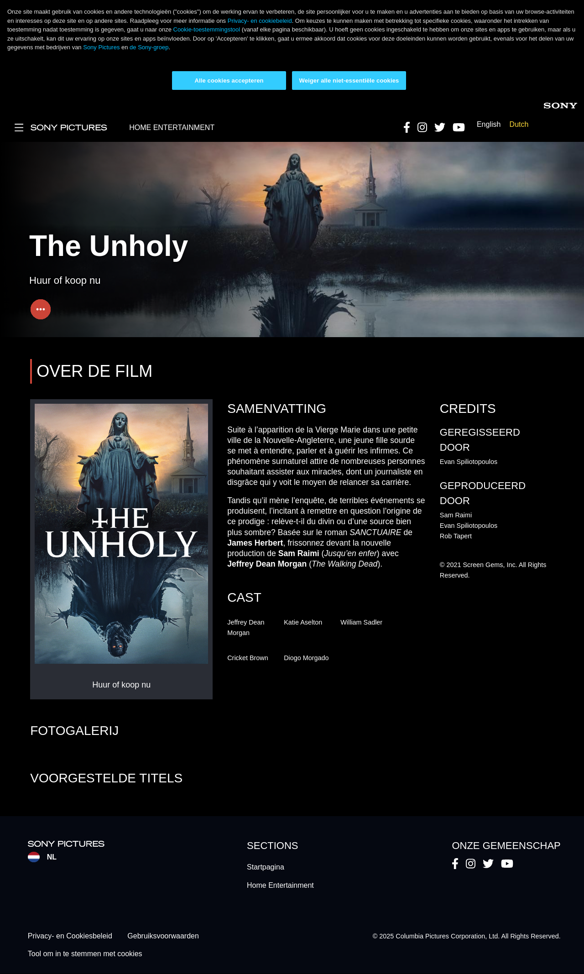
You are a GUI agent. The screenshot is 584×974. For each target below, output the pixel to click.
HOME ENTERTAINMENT (171, 127)
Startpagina (265, 867)
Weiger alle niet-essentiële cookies (349, 80)
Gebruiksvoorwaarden (163, 936)
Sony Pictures (101, 47)
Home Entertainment (280, 885)
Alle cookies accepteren (228, 80)
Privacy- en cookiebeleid (260, 20)
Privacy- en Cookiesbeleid (70, 936)
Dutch (519, 124)
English (489, 124)
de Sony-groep (149, 47)
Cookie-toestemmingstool (206, 29)
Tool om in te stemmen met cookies (85, 954)
